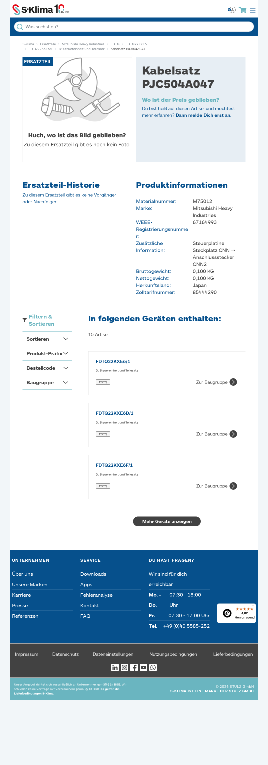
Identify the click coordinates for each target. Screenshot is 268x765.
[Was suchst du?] (134, 27)
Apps (86, 499)
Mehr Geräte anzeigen (183, 436)
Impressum (26, 569)
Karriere (21, 509)
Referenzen (25, 531)
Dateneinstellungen (113, 569)
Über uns (22, 489)
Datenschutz (65, 569)
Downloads (93, 489)
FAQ (85, 531)
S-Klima (28, 44)
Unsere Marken (30, 499)
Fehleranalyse (96, 509)
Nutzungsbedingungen (173, 569)
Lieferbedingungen (233, 569)
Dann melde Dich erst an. (204, 115)
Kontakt (89, 520)
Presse (20, 520)
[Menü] (253, 521)
